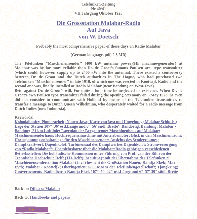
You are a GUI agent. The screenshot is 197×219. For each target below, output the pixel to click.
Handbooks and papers (50, 197)
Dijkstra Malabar (45, 189)
